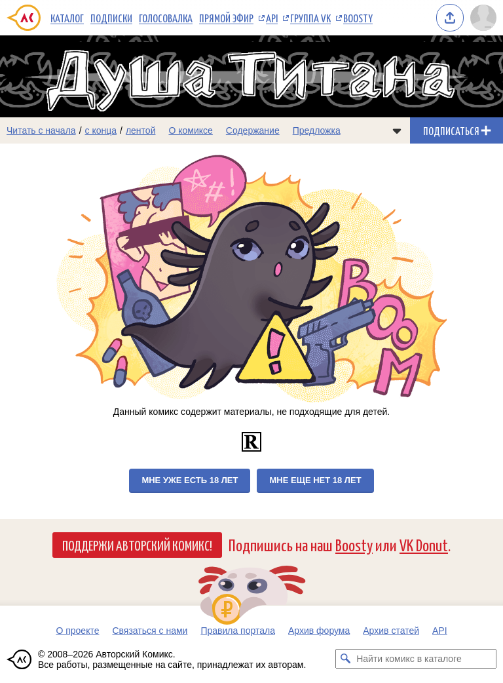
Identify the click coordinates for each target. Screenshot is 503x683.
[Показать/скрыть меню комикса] (397, 130)
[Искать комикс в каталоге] (345, 659)
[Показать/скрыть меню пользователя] (483, 17)
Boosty (358, 17)
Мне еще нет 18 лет (315, 480)
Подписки (111, 17)
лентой (141, 130)
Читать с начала (41, 130)
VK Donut (424, 544)
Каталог (67, 17)
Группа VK (310, 17)
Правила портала (237, 630)
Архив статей (391, 630)
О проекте (77, 630)
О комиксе (190, 130)
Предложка (317, 130)
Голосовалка (166, 17)
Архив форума (319, 630)
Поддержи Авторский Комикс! (137, 544)
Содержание (253, 130)
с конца (101, 130)
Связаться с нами (149, 630)
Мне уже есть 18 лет (189, 480)
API (272, 17)
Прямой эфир (226, 17)
